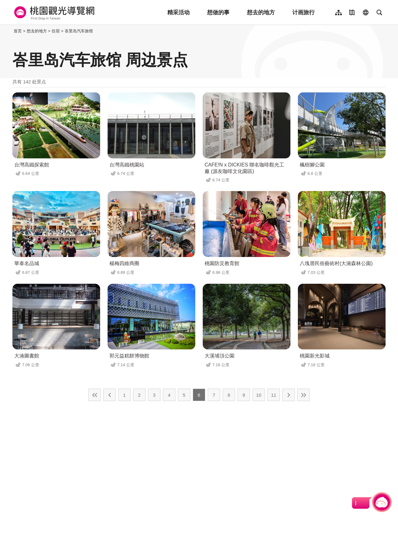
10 (258, 395)
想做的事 (218, 12)
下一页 (288, 395)
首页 (18, 31)
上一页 (109, 395)
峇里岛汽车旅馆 (79, 31)
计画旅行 (303, 12)
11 (273, 395)
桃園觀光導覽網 (53, 12)
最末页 (303, 395)
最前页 (94, 395)
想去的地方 (261, 12)
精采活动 (178, 12)
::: (10, 31)
